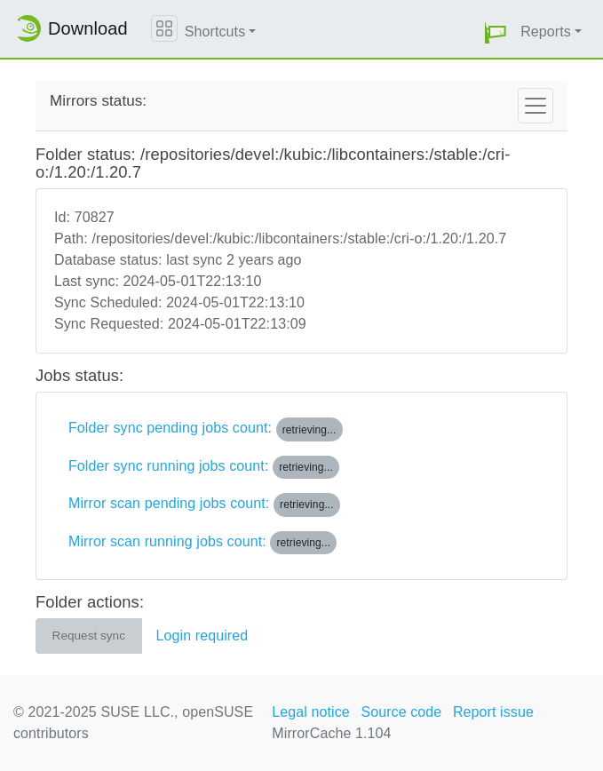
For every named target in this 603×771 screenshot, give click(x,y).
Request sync (88, 635)
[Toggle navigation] (535, 105)
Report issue (493, 711)
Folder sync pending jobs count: (205, 429)
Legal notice (311, 711)
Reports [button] (545, 31)
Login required (202, 635)
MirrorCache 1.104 (331, 733)
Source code (401, 711)
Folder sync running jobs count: (203, 467)
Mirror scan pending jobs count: (204, 504)
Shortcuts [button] (215, 31)
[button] (495, 32)
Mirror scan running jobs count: (202, 542)
